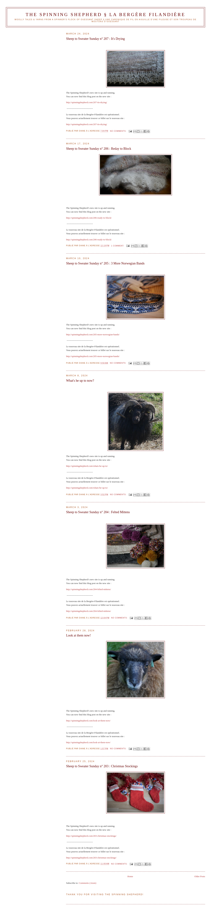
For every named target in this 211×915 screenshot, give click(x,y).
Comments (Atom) (87, 883)
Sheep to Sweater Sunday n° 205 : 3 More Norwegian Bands (105, 263)
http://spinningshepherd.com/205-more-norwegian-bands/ (92, 334)
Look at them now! (78, 635)
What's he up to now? (80, 380)
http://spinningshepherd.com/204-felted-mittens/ (88, 589)
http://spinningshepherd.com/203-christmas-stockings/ (91, 836)
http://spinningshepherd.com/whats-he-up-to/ (87, 466)
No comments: (118, 131)
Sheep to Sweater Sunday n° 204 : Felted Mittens (98, 512)
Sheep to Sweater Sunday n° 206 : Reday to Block (98, 148)
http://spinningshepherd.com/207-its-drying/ (86, 102)
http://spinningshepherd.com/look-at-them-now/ (88, 720)
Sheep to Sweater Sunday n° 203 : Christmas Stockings (102, 766)
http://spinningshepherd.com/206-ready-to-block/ (89, 217)
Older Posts (199, 876)
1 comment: (118, 246)
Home (130, 876)
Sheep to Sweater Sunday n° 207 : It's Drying (95, 39)
